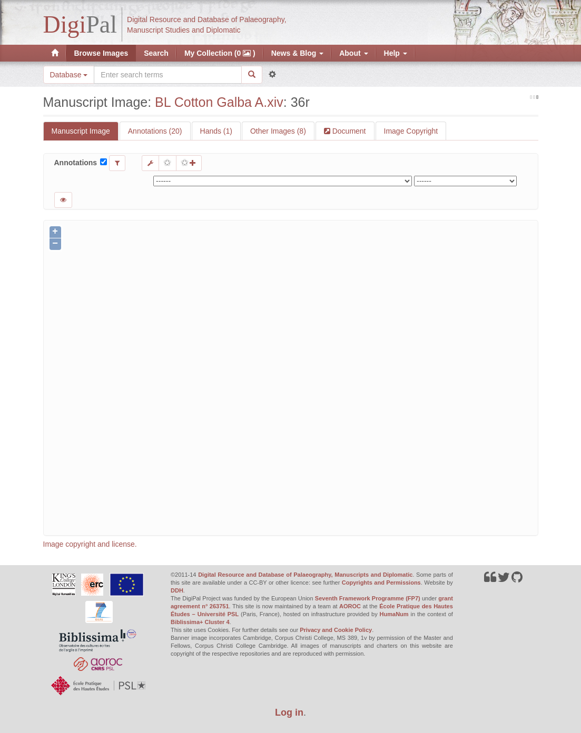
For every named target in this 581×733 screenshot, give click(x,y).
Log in (289, 712)
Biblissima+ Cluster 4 (200, 622)
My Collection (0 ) (219, 53)
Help (395, 53)
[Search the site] (167, 75)
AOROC (350, 606)
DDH (177, 590)
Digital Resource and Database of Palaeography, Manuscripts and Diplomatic (305, 574)
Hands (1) (216, 131)
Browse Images (101, 53)
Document (348, 131)
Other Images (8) (278, 131)
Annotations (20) (155, 131)
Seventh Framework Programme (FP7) (367, 598)
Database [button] (69, 75)
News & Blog (297, 53)
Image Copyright (411, 131)
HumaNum (394, 614)
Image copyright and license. (90, 544)
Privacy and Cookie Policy (336, 630)
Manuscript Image (81, 131)
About (353, 53)
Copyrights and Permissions (381, 582)
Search (156, 53)
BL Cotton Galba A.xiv (219, 102)
